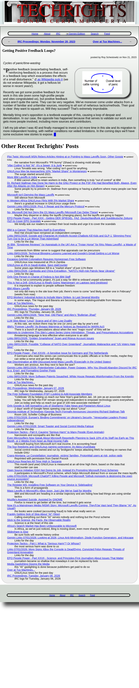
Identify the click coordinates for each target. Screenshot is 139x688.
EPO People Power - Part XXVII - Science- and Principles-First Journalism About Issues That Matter (65, 558)
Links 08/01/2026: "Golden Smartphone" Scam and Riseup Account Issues (50, 338)
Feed (107, 33)
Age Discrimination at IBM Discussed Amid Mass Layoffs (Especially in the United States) (59, 361)
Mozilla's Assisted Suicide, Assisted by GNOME (35, 499)
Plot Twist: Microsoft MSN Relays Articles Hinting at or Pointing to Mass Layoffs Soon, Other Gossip (65, 156)
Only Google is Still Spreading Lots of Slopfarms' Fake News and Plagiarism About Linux (58, 405)
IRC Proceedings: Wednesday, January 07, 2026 (35, 388)
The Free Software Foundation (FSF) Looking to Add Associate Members (49, 394)
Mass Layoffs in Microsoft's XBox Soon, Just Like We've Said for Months (49, 490)
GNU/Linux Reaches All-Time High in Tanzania (34, 461)
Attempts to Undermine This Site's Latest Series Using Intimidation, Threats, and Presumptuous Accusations (70, 332)
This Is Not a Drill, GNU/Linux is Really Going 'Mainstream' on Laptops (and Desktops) (57, 282)
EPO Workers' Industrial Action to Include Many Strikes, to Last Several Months (53, 297)
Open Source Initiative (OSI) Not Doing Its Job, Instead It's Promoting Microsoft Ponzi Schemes (62, 470)
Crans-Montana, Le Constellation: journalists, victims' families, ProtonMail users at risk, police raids (64, 455)
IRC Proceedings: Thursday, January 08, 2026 (34, 309)
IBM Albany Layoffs (18, 288)
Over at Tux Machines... (107, 41)
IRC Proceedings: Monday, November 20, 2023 (46, 41)
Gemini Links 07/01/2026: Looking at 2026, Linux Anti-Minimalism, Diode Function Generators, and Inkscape (70, 537)
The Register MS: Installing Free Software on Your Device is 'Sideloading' (50, 484)
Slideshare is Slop (17, 531)
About (47, 33)
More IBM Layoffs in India (22, 177)
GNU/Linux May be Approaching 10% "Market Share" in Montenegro (47, 171)
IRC (58, 33)
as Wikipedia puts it (50, 79)
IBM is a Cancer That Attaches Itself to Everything (36, 229)
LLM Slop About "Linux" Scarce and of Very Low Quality (39, 320)
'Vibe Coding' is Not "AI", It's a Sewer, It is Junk (34, 165)
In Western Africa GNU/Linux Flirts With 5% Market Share (40, 200)
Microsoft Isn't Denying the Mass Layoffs (30, 194)
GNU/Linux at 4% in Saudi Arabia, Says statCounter (37, 265)
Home (35, 33)
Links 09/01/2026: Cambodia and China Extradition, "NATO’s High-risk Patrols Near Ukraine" (61, 270)
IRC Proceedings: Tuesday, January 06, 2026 (33, 575)
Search (95, 33)
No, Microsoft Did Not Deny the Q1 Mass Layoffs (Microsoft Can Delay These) (52, 212)
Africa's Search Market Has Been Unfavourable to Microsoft (41, 525)
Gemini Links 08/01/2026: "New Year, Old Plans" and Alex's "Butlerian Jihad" (51, 314)
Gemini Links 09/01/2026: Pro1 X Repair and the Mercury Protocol (45, 206)
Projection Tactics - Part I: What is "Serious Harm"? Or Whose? (44, 543)
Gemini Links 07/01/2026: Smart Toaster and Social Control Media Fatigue (50, 426)
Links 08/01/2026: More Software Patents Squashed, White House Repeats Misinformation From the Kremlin (70, 376)
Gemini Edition (77, 33)
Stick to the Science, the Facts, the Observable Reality (39, 520)
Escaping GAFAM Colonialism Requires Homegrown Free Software (46, 259)
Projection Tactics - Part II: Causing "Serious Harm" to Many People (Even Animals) (55, 432)
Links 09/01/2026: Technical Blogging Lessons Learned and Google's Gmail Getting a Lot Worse (63, 253)
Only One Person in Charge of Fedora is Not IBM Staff (38, 276)
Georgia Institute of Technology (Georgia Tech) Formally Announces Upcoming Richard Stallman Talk (66, 411)
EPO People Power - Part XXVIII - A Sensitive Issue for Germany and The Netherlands (57, 353)
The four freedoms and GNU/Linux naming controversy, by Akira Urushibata (51, 446)
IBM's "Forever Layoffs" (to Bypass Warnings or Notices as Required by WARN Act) (55, 326)
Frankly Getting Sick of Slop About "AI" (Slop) (33, 514)
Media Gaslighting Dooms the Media (28, 564)
